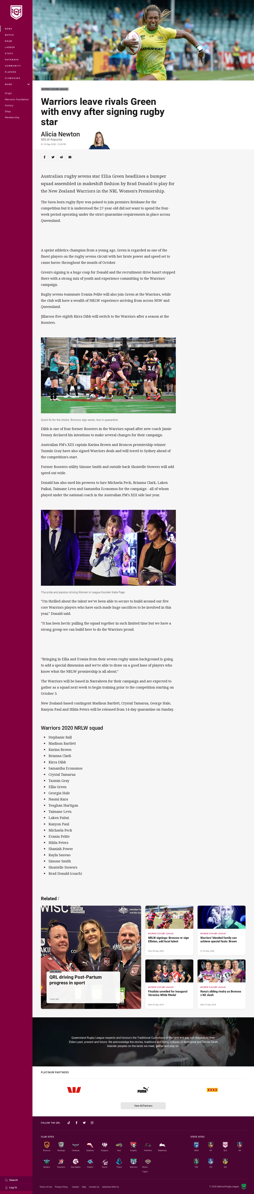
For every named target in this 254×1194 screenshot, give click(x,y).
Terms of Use (46, 1186)
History (9, 105)
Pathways (12, 59)
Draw (8, 41)
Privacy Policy (61, 1186)
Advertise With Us (110, 1186)
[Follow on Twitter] (84, 1123)
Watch (9, 35)
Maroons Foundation (17, 99)
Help (84, 1186)
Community (13, 65)
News (8, 28)
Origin (8, 93)
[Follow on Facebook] (76, 1123)
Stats (9, 53)
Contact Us (94, 1186)
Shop (8, 111)
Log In (11, 1187)
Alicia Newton (60, 134)
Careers (75, 1186)
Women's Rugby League (55, 89)
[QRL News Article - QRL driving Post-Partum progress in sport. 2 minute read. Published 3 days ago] (91, 957)
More (17, 84)
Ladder (10, 47)
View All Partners (143, 1105)
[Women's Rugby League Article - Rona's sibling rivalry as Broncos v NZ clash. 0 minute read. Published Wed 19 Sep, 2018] (222, 984)
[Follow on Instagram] (92, 1123)
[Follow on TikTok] (68, 1123)
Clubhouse (12, 78)
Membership (12, 117)
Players (10, 72)
